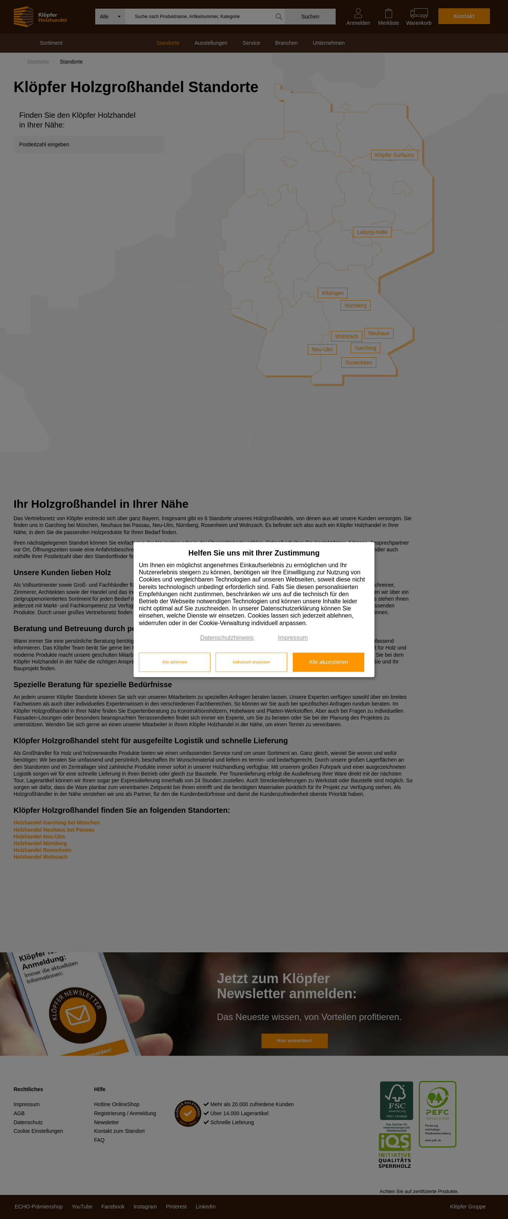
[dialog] (254, 609)
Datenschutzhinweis (227, 638)
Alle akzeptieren (328, 662)
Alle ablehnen (174, 662)
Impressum (293, 638)
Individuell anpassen (251, 662)
